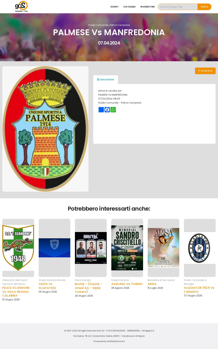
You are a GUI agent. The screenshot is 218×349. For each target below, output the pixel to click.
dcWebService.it (116, 341)
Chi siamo (129, 6)
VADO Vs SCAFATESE (47, 286)
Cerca (204, 6)
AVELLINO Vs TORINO (127, 284)
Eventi (115, 6)
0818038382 (133, 330)
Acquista (205, 70)
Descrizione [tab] (105, 79)
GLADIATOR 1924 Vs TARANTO (199, 290)
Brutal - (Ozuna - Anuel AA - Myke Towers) (88, 288)
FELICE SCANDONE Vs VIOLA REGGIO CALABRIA (16, 292)
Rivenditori (148, 6)
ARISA (152, 284)
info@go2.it (148, 330)
